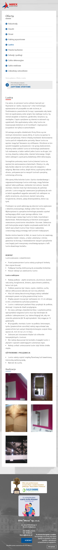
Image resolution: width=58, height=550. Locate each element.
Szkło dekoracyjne (16, 60)
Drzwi (10, 34)
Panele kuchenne (15, 50)
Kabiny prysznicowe (16, 39)
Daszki (11, 29)
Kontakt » (29, 540)
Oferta (18, 78)
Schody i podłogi (15, 55)
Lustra (11, 45)
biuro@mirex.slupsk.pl (29, 535)
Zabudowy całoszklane (17, 71)
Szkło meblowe (14, 65)
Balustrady (12, 24)
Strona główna (10, 78)
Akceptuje (51, 547)
